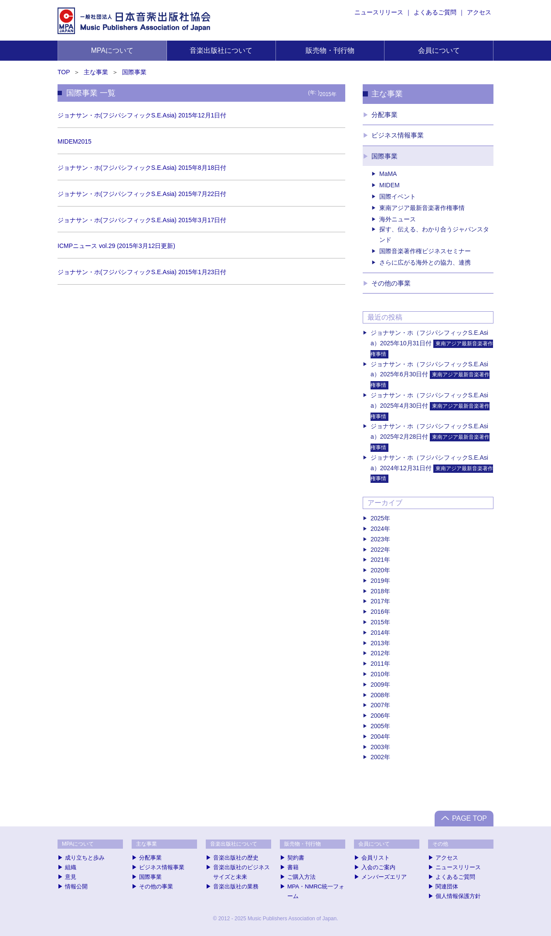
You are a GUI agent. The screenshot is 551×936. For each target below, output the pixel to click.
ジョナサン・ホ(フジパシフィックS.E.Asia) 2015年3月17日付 (142, 220)
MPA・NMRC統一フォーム (315, 891)
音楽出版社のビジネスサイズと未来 (241, 872)
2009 (377, 684)
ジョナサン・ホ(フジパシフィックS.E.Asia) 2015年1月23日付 (142, 271)
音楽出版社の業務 (235, 886)
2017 (377, 601)
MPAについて (112, 50)
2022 (377, 549)
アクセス (479, 12)
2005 (377, 726)
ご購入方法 (301, 877)
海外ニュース (397, 219)
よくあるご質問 (435, 12)
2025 (377, 518)
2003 (377, 746)
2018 (377, 591)
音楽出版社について (221, 50)
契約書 (295, 857)
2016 (377, 611)
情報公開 (76, 886)
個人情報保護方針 (458, 896)
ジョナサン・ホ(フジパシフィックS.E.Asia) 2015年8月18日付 (142, 167)
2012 (377, 653)
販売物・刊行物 (330, 50)
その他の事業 (391, 283)
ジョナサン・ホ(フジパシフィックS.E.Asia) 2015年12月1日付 (142, 115)
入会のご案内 (378, 867)
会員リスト (375, 857)
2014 (377, 632)
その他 (440, 844)
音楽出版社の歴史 (235, 857)
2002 (377, 757)
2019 (377, 580)
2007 (377, 705)
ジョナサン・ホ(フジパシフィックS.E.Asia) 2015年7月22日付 (142, 193)
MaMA (388, 173)
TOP (64, 72)
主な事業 (96, 72)
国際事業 (134, 72)
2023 (377, 539)
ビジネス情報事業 (397, 135)
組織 (70, 867)
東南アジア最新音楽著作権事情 (422, 207)
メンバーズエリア (384, 877)
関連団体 (446, 886)
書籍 (293, 867)
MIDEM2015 (75, 141)
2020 (377, 570)
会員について (439, 50)
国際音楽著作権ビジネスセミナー (425, 251)
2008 (377, 695)
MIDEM (389, 185)
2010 (377, 674)
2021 (377, 559)
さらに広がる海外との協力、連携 (425, 262)
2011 (377, 663)
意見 (70, 877)
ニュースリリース (378, 12)
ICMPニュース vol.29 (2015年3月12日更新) (116, 245)
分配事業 (384, 114)
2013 (377, 643)
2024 (377, 528)
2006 (377, 715)
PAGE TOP (469, 818)
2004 (377, 736)
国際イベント (397, 196)
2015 (377, 622)
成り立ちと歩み (85, 857)
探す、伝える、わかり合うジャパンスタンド (434, 234)
